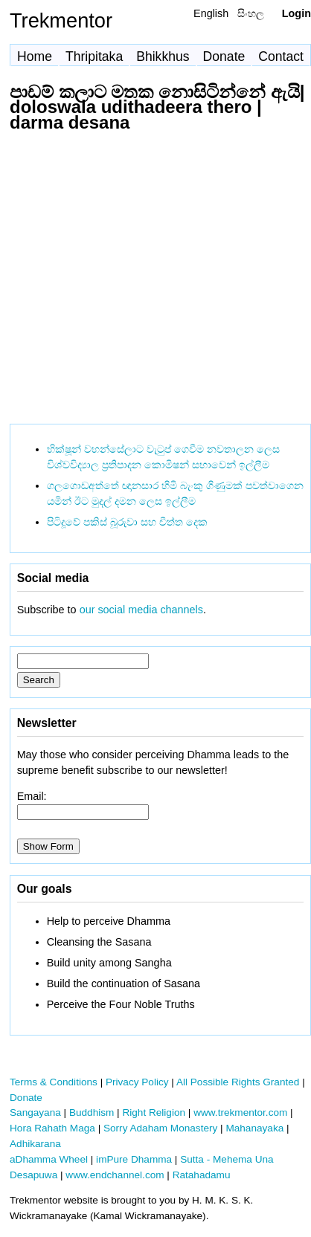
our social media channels (141, 610)
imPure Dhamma (134, 1159)
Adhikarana (35, 1143)
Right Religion (153, 1112)
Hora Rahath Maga (52, 1128)
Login (296, 13)
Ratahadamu (202, 1175)
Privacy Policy (137, 1082)
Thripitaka (94, 56)
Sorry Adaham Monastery (160, 1128)
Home (34, 56)
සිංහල (250, 13)
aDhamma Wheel (49, 1159)
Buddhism (91, 1112)
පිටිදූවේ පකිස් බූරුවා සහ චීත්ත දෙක (127, 522)
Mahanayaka (254, 1128)
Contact (281, 56)
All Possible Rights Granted (237, 1082)
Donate (224, 56)
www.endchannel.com (114, 1175)
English (210, 13)
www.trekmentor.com (240, 1112)
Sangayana (35, 1112)
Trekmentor (61, 20)
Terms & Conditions (53, 1082)
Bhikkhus (162, 56)
